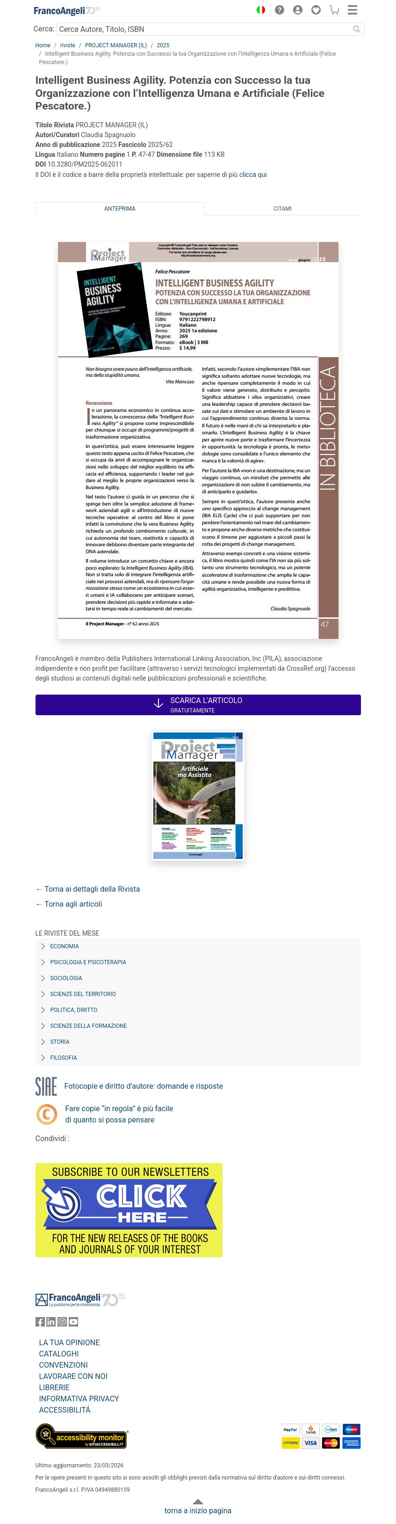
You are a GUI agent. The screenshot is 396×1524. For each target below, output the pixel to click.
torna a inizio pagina (198, 1510)
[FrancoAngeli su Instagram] (62, 1323)
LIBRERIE (54, 1387)
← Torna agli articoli (69, 904)
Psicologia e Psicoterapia (88, 962)
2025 (163, 45)
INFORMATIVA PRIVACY (79, 1398)
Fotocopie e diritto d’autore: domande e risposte (144, 1086)
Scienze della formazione (88, 1026)
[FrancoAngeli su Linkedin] (51, 1323)
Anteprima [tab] (120, 208)
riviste (67, 45)
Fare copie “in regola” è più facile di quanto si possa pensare (119, 1114)
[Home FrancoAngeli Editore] (67, 11)
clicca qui (253, 174)
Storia (60, 1042)
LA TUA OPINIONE (69, 1342)
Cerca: (44, 28)
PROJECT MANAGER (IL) (116, 45)
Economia (64, 946)
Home (43, 45)
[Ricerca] (357, 29)
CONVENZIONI (63, 1365)
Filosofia (63, 1058)
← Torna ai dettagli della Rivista (88, 889)
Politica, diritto (74, 1010)
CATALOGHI (59, 1353)
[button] (259, 11)
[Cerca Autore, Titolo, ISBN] (203, 29)
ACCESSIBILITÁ (65, 1410)
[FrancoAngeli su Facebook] (40, 1323)
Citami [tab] (283, 208)
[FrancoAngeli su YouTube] (73, 1323)
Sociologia (66, 978)
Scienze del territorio (83, 994)
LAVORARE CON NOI (73, 1376)
